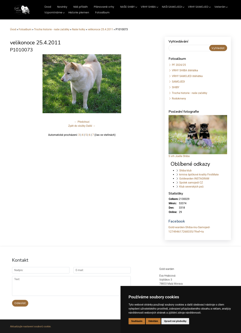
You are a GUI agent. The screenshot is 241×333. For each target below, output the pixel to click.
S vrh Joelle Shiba (179, 156)
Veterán (219, 7)
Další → (90, 125)
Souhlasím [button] (136, 321)
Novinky (62, 7)
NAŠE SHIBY (127, 7)
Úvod (47, 7)
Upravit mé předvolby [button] (175, 321)
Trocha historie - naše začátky (51, 29)
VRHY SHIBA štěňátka (185, 70)
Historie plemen (78, 12)
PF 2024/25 (179, 64)
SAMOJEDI (178, 81)
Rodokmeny (179, 98)
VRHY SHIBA (148, 7)
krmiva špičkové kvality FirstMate (199, 174)
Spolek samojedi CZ (191, 182)
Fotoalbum (102, 12)
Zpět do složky (77, 125)
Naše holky (79, 29)
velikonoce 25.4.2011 (100, 29)
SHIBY (175, 87)
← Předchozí (82, 121)
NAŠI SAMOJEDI (172, 7)
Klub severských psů (191, 186)
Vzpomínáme (53, 12)
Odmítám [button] (153, 321)
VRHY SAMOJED (198, 7)
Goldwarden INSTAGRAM (194, 178)
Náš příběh (80, 7)
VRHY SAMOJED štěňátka (187, 76)
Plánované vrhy (104, 7)
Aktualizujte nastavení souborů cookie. (30, 325)
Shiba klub (185, 170)
